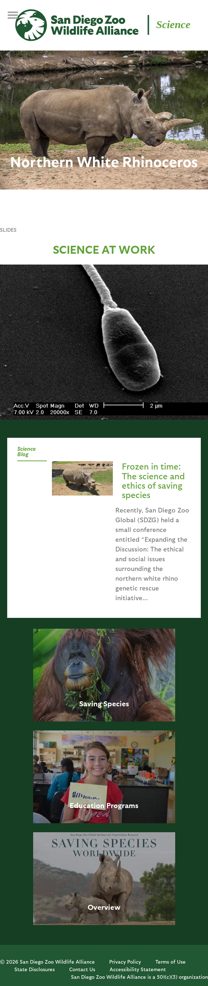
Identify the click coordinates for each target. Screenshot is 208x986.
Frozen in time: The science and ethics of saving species (153, 480)
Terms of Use (170, 962)
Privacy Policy (125, 962)
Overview (104, 907)
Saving (90, 703)
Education (87, 805)
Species (116, 703)
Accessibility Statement (138, 969)
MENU (18, 19)
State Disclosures (34, 969)
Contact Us (82, 969)
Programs (122, 805)
